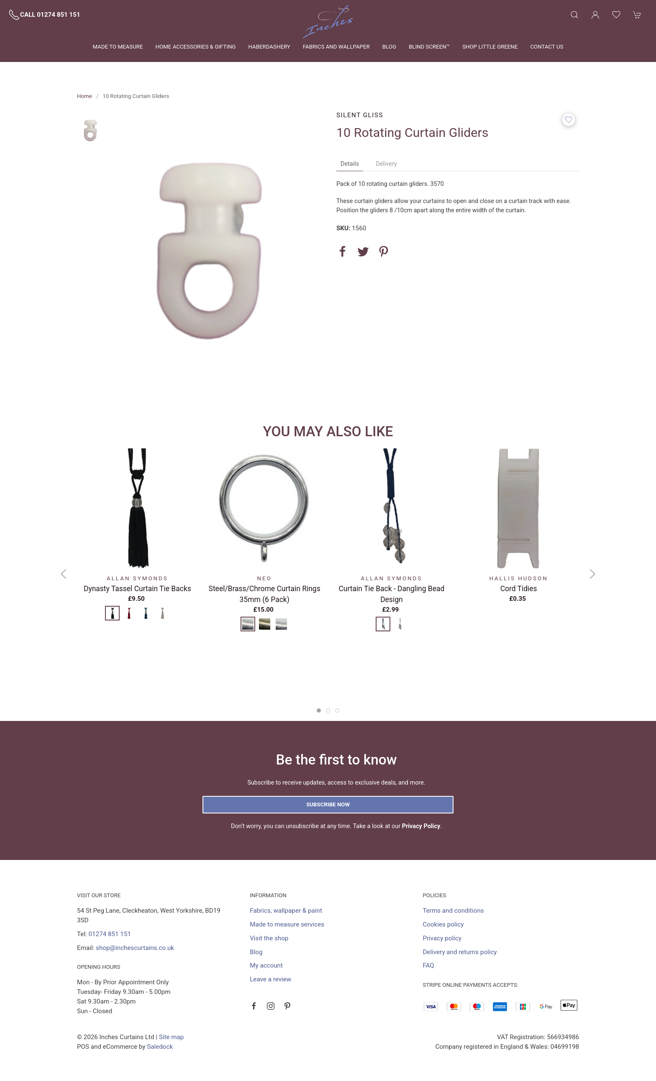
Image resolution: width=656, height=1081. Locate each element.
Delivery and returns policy (460, 952)
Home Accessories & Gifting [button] (196, 47)
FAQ (428, 965)
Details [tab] (350, 163)
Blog (389, 47)
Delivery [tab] (386, 163)
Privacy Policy (421, 826)
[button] (574, 14)
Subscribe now (328, 804)
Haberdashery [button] (269, 47)
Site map (171, 1037)
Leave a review (270, 979)
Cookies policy (443, 924)
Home (84, 96)
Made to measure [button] (118, 47)
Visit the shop (269, 938)
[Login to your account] (595, 14)
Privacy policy (442, 938)
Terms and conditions (453, 910)
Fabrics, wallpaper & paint (286, 910)
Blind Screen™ (429, 47)
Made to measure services (287, 924)
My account (266, 965)
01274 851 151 (110, 934)
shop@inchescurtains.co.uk (135, 948)
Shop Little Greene (490, 47)
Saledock (160, 1046)
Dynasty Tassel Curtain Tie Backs (137, 588)
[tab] (319, 710)
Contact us (546, 47)
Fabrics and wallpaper (336, 47)
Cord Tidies (518, 588)
